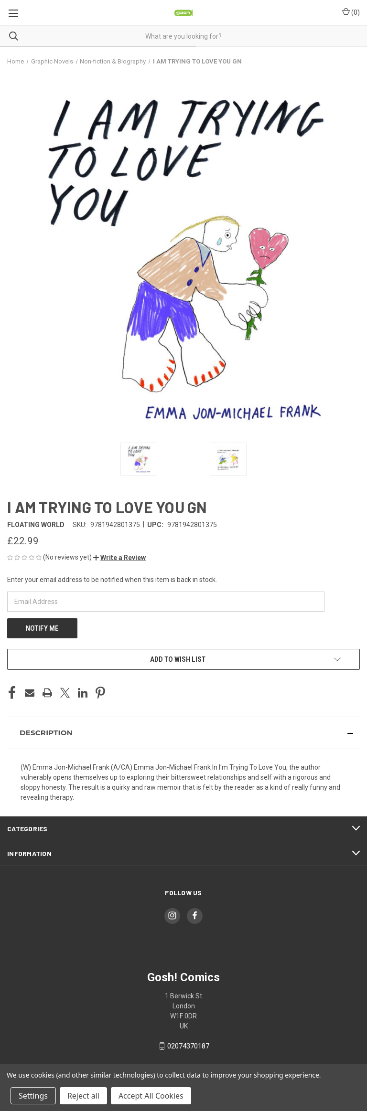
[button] (119, 557)
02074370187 (188, 1046)
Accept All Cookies (151, 1095)
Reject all (83, 1095)
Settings (33, 1095)
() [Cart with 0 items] (351, 12)
